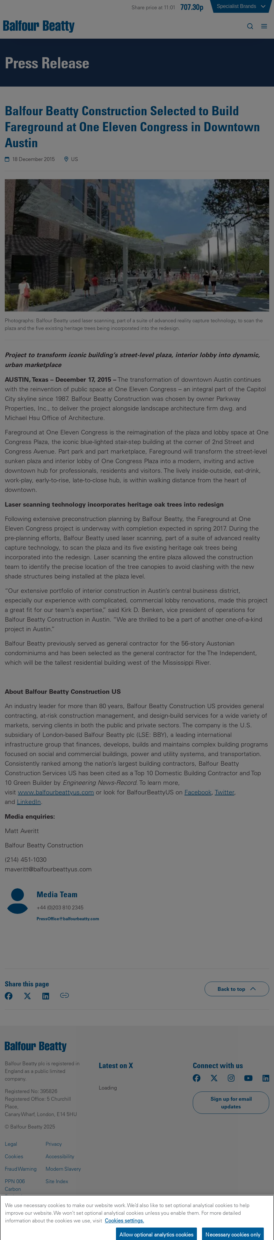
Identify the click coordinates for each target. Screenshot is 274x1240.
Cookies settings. (124, 1225)
